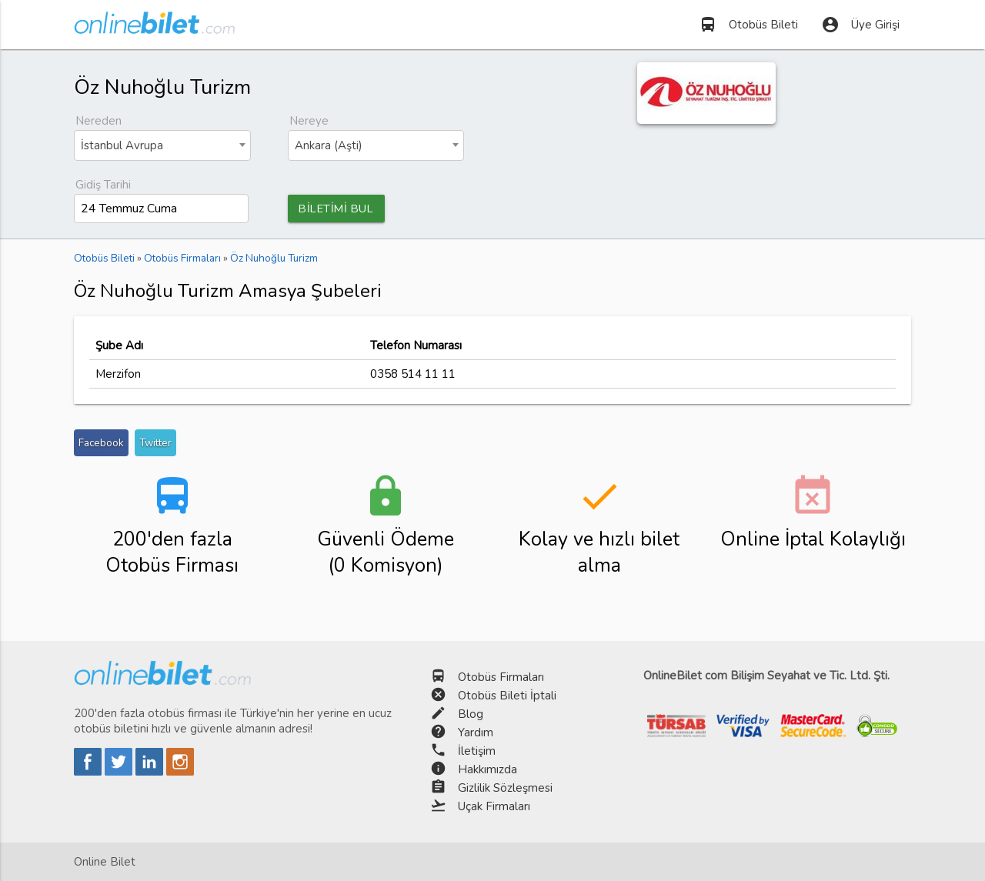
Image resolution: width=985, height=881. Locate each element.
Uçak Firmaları (494, 806)
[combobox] (162, 145)
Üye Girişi (860, 24)
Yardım (475, 732)
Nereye (309, 120)
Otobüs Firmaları (501, 677)
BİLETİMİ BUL (339, 208)
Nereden (98, 120)
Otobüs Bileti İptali (507, 695)
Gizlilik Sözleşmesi (505, 788)
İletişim (477, 751)
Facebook (101, 443)
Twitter (155, 443)
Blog (470, 714)
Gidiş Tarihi (103, 184)
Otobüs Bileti (748, 24)
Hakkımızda (487, 769)
